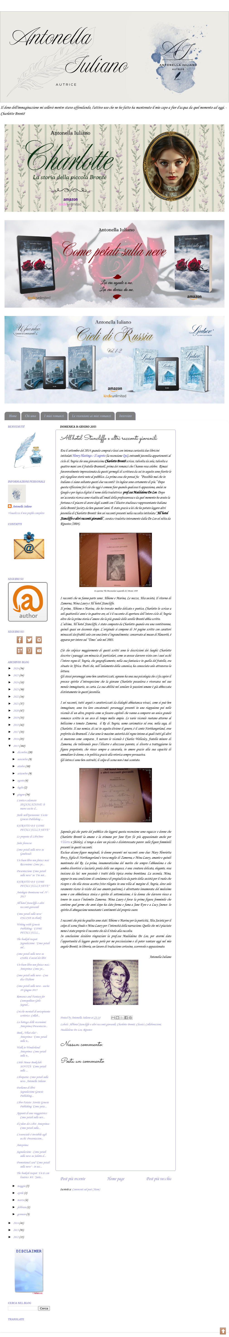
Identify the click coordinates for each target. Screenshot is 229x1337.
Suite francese (24, 843)
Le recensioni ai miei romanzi (91, 416)
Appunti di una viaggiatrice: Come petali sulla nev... (32, 1115)
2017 (16, 732)
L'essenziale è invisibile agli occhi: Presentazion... (31, 1137)
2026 (16, 668)
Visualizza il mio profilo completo (26, 513)
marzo (21, 1200)
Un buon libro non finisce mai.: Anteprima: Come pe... (33, 967)
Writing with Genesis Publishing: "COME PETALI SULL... (29, 929)
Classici (140, 1024)
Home (13, 416)
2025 (16, 675)
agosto (21, 781)
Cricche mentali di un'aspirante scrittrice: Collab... (33, 1014)
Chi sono (30, 416)
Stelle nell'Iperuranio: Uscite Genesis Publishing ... (32, 817)
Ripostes (87, 1030)
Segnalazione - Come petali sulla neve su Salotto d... (31, 1154)
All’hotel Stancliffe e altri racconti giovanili (30, 905)
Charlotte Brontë (126, 1024)
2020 (16, 711)
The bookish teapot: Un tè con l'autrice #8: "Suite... (33, 1175)
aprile (20, 1193)
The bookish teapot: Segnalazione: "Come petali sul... (33, 943)
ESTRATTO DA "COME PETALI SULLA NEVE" (33, 828)
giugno (21, 795)
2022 (16, 697)
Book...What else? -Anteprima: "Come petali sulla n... (32, 1037)
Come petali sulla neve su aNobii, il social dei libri (31, 956)
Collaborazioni (153, 1024)
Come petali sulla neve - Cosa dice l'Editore (32, 977)
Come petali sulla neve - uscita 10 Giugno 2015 (33, 988)
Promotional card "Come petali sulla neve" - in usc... (33, 1165)
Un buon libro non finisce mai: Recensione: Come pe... (33, 862)
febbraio (22, 1207)
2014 (16, 1223)
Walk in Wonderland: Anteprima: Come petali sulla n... (31, 1052)
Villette (65, 842)
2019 (16, 718)
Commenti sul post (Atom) (86, 1189)
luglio (20, 788)
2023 (16, 689)
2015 (16, 746)
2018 (16, 725)
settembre (22, 774)
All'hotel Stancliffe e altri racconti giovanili (92, 1024)
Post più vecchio (158, 1178)
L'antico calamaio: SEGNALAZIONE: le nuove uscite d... (31, 805)
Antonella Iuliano (21, 507)
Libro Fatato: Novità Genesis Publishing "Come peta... (33, 1104)
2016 (16, 739)
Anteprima (22, 1145)
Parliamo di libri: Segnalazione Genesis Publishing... (30, 1092)
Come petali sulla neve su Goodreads (30, 852)
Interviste (125, 416)
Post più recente (72, 1178)
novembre (22, 759)
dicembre (22, 752)
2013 (16, 1230)
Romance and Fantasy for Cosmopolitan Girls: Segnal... (30, 1001)
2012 (16, 1237)
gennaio (21, 1214)
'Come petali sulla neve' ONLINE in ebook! (29, 916)
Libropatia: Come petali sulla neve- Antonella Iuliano (32, 1079)
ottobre (21, 766)
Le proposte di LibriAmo (30, 837)
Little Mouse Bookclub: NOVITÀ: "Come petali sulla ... (31, 1067)
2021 (16, 704)
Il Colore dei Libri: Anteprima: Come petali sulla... (33, 1126)
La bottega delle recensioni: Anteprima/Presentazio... (32, 1024)
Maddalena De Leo (71, 1030)
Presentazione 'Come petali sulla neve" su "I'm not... (31, 873)
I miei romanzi (54, 416)
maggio (21, 1186)
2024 (16, 682)
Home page (115, 1178)
